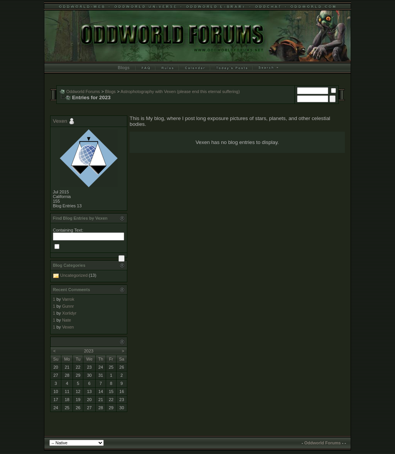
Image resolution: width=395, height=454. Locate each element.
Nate (66, 320)
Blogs (124, 67)
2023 (88, 351)
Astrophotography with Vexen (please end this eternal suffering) (180, 91)
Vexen (60, 121)
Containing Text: (68, 230)
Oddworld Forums (83, 91)
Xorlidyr (69, 313)
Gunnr (68, 306)
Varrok (68, 299)
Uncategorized (74, 275)
